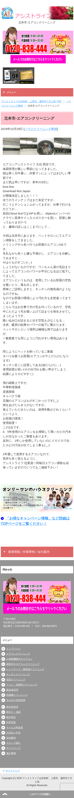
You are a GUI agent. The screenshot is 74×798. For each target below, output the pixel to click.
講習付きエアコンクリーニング (22, 664)
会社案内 (11, 737)
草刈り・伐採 (13, 712)
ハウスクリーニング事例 (40, 129)
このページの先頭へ (40, 794)
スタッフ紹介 (13, 743)
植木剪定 (11, 717)
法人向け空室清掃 (15, 700)
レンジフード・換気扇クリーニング (25, 669)
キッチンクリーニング (18, 674)
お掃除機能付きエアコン (19, 659)
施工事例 (11, 753)
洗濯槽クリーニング (17, 695)
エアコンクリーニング (18, 653)
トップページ (13, 648)
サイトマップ (13, 748)
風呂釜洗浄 (12, 689)
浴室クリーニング (15, 679)
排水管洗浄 (12, 707)
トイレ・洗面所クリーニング (21, 684)
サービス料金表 (14, 727)
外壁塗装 (11, 722)
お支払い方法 (13, 732)
